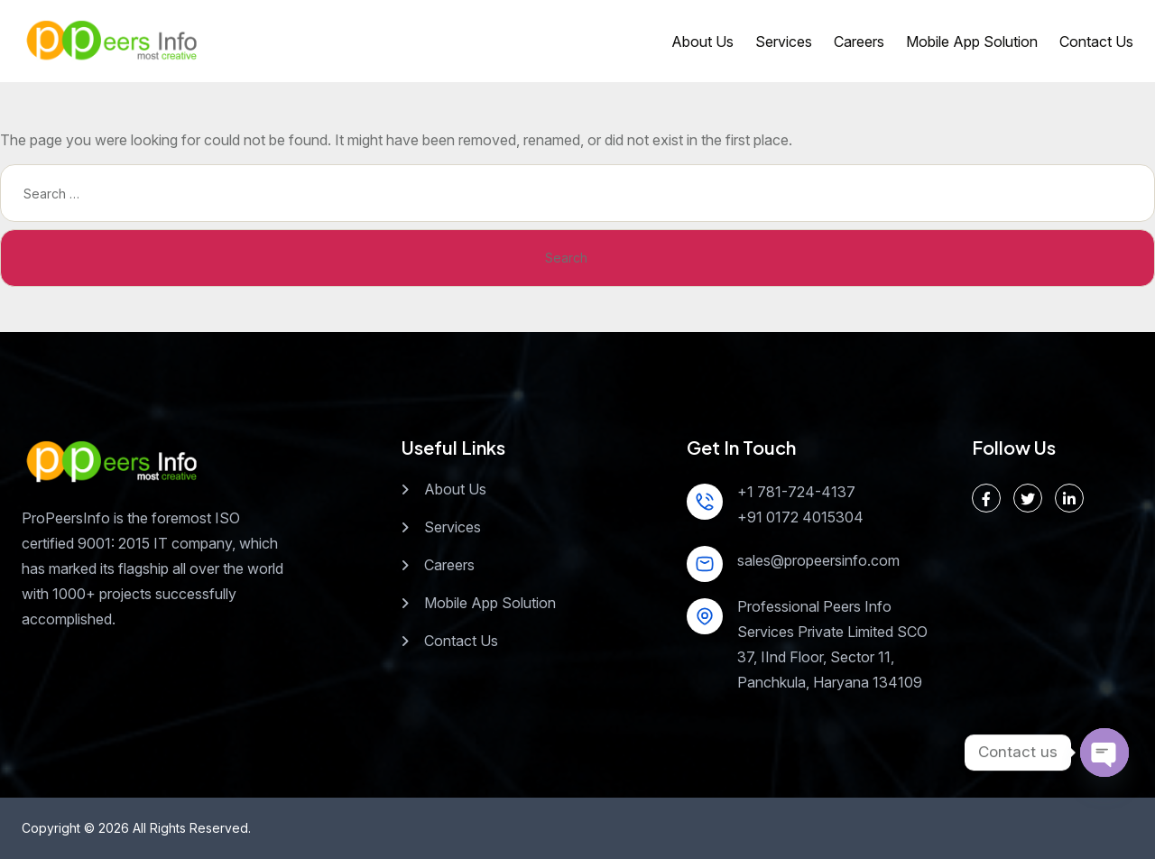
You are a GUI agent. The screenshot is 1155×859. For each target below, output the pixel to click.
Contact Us (1096, 41)
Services (783, 41)
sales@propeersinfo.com (818, 560)
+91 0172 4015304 (800, 517)
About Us (702, 41)
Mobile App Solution (972, 41)
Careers (859, 41)
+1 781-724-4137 (796, 492)
